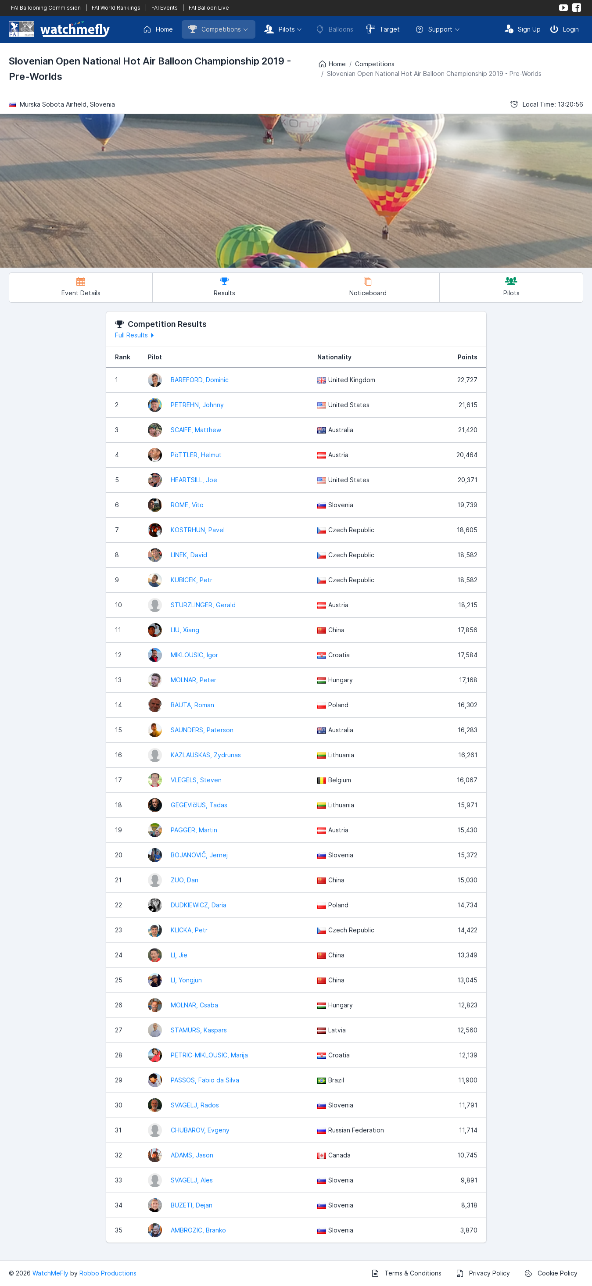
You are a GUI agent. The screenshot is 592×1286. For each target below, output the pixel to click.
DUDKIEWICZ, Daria (198, 905)
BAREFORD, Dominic (200, 379)
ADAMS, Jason (192, 1155)
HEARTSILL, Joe (194, 480)
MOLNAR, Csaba (194, 1005)
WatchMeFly (50, 1273)
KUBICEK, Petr (191, 580)
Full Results (136, 335)
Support (433, 29)
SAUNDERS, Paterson (202, 730)
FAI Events (164, 7)
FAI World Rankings (116, 7)
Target (383, 29)
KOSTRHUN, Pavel (198, 530)
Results (224, 287)
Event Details (80, 287)
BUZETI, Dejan (191, 1205)
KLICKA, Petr (189, 930)
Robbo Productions (107, 1273)
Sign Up (523, 29)
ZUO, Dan (184, 880)
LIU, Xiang (185, 630)
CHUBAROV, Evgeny (200, 1130)
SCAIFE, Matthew (196, 429)
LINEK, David (189, 555)
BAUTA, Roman (192, 705)
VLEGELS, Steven (196, 780)
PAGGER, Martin (194, 830)
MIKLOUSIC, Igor (194, 655)
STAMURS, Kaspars (199, 1030)
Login (564, 29)
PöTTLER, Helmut (196, 455)
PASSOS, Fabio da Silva (205, 1080)
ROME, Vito (187, 505)
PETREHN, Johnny (197, 404)
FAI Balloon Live (209, 7)
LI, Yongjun (186, 980)
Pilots (279, 29)
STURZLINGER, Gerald (203, 605)
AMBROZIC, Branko (198, 1230)
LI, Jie (179, 955)
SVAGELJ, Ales (192, 1180)
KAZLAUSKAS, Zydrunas (206, 755)
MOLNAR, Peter (193, 680)
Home (158, 29)
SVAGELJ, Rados (195, 1105)
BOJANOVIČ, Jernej (199, 855)
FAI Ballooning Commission (46, 7)
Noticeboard (368, 287)
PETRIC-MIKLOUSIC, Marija (209, 1055)
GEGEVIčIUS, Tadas (199, 805)
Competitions (214, 29)
